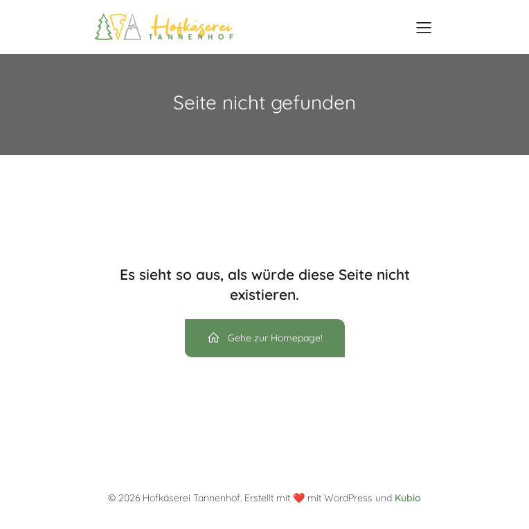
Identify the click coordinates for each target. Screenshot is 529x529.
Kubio (408, 498)
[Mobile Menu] (423, 27)
